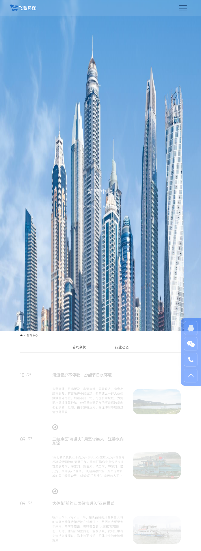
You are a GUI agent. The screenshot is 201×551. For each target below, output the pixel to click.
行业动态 (122, 347)
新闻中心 (32, 335)
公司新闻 (79, 347)
